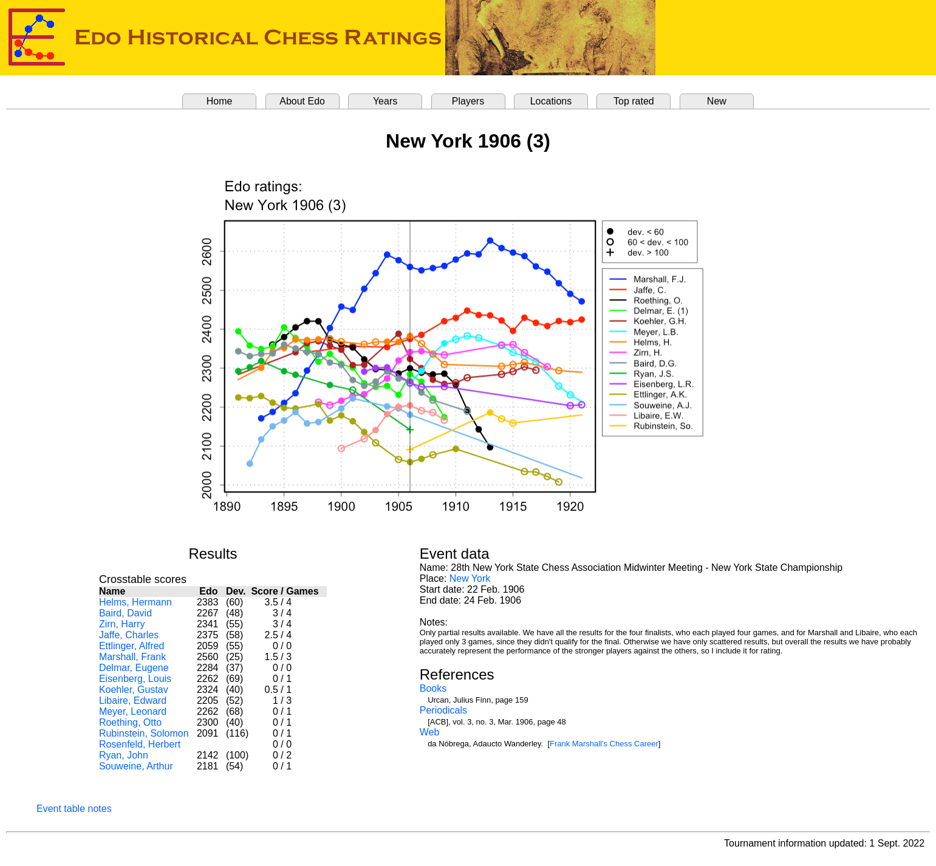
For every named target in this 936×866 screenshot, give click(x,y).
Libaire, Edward (132, 700)
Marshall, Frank (132, 657)
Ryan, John (123, 755)
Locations (551, 101)
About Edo (302, 101)
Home (220, 101)
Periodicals (443, 710)
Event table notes (74, 808)
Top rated (633, 101)
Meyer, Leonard (132, 711)
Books (433, 688)
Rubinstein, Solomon (144, 733)
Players (468, 101)
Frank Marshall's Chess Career (604, 743)
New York (470, 578)
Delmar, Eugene (134, 668)
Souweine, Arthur (136, 766)
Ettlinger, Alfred (132, 646)
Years (385, 101)
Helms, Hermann (135, 602)
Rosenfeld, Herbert (139, 744)
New (716, 101)
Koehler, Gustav (133, 689)
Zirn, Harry (122, 624)
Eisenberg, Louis (135, 678)
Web (430, 732)
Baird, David (125, 613)
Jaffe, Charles (129, 635)
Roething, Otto (130, 722)
